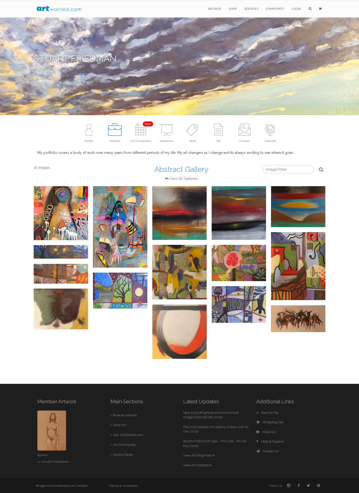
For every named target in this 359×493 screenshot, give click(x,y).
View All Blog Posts (198, 455)
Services (251, 8)
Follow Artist (46, 78)
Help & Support (270, 441)
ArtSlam (83, 486)
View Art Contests (197, 465)
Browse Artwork (125, 415)
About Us (266, 432)
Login (296, 8)
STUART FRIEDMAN (55, 462)
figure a (42, 455)
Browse (214, 8)
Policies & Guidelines (123, 486)
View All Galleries (184, 179)
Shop (233, 8)
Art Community (124, 445)
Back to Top (267, 413)
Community (275, 8)
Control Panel (123, 455)
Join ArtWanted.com (128, 435)
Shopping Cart (270, 422)
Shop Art (119, 425)
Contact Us (267, 451)
